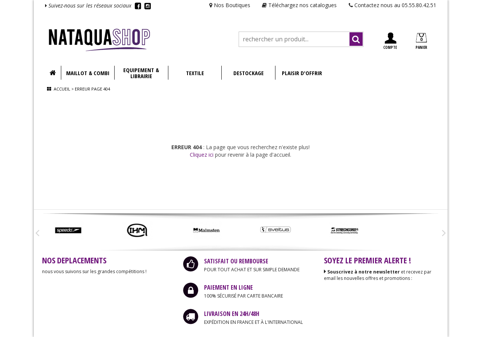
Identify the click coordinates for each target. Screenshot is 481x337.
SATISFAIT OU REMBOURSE (236, 261)
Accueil (62, 89)
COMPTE (390, 41)
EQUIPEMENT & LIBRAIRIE (141, 73)
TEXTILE (195, 73)
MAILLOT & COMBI (87, 73)
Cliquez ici (201, 154)
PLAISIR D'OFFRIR (302, 73)
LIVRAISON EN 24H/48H (231, 314)
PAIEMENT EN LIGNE (228, 287)
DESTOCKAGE (248, 73)
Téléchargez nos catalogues (299, 5)
